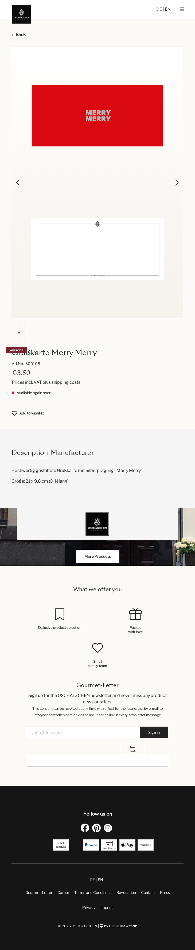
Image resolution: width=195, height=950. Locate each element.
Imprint (106, 907)
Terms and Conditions (92, 892)
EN (168, 9)
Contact (148, 892)
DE (159, 9)
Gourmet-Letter (38, 892)
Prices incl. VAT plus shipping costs (46, 382)
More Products (97, 556)
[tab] (29, 452)
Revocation (126, 892)
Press (165, 892)
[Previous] (18, 182)
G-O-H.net (117, 926)
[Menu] (181, 9)
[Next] (176, 182)
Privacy (88, 907)
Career (63, 892)
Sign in (154, 732)
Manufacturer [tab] (72, 452)
